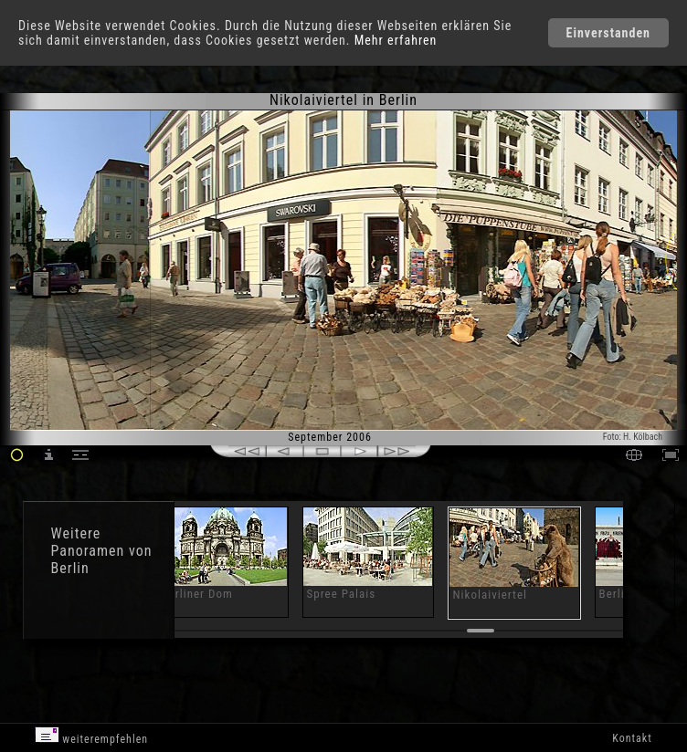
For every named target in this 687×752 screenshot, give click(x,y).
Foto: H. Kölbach (632, 437)
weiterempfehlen (92, 736)
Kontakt (631, 738)
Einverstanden (608, 33)
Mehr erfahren (396, 40)
